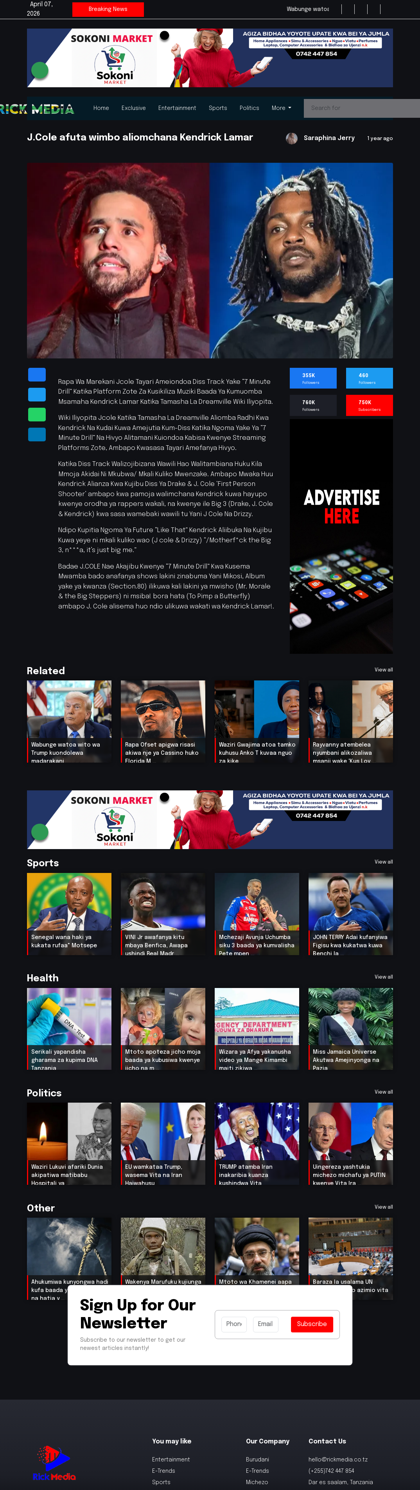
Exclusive (134, 108)
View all (384, 670)
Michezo (257, 1484)
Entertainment (177, 108)
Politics (249, 108)
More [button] (279, 108)
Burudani (257, 1461)
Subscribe (312, 1325)
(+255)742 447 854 (331, 1473)
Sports (218, 108)
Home (101, 108)
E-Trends (163, 1473)
